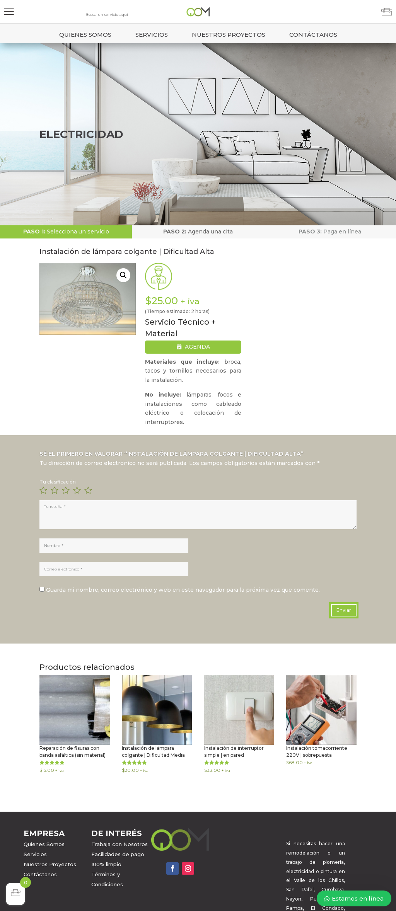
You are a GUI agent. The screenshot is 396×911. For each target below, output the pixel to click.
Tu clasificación (57, 482)
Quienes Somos (85, 34)
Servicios (151, 34)
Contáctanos (313, 34)
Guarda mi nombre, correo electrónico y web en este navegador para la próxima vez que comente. (183, 589)
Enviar (343, 610)
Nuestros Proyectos (228, 34)
